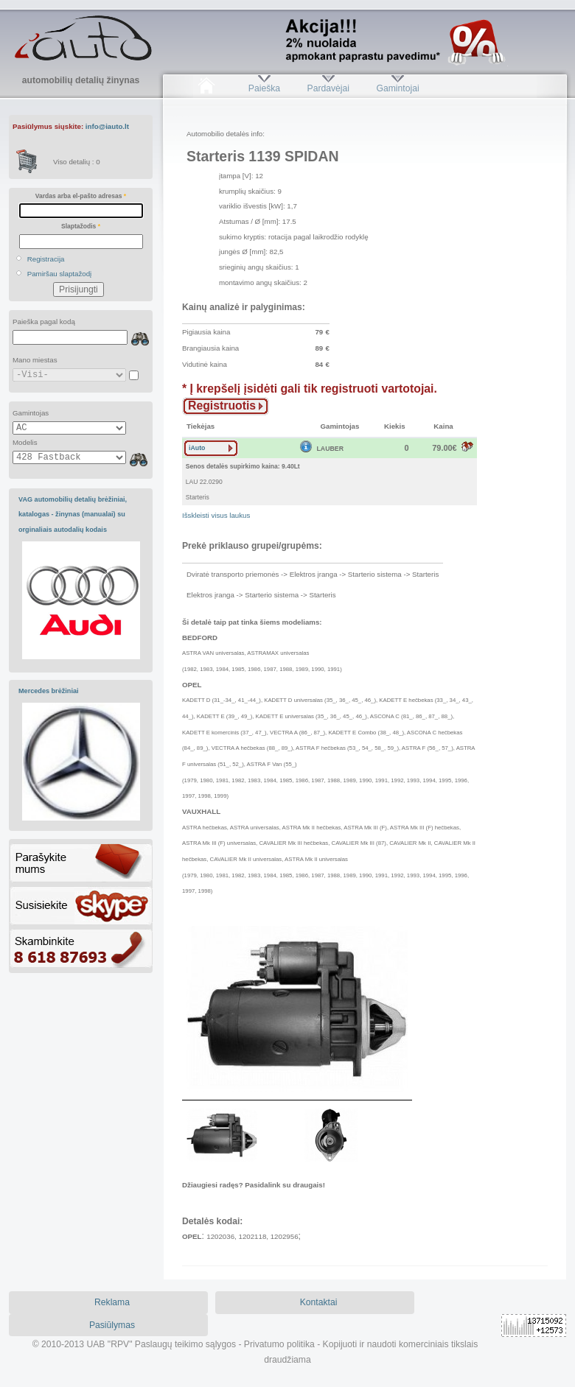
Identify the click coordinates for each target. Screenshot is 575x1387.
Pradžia (206, 88)
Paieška (264, 88)
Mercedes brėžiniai (48, 691)
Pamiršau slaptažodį (59, 274)
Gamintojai (397, 88)
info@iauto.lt (107, 126)
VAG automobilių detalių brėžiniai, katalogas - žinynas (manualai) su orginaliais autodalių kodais (72, 514)
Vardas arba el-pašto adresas (80, 196)
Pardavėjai (328, 88)
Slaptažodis (80, 226)
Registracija (46, 259)
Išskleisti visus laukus (216, 515)
